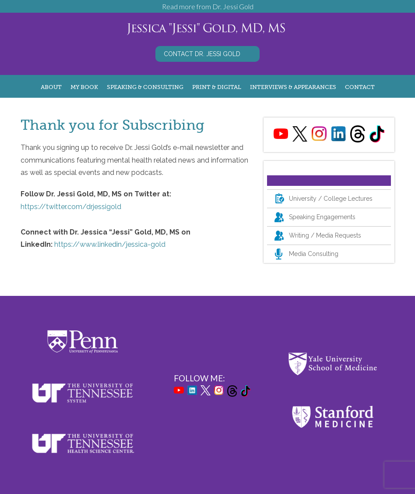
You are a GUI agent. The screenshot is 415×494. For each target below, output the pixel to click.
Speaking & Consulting (145, 87)
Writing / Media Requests (325, 235)
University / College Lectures (331, 198)
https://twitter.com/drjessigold (71, 207)
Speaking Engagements (322, 216)
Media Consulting (313, 253)
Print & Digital (216, 87)
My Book (84, 87)
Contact (360, 87)
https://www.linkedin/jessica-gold (109, 244)
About (51, 87)
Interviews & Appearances (293, 87)
